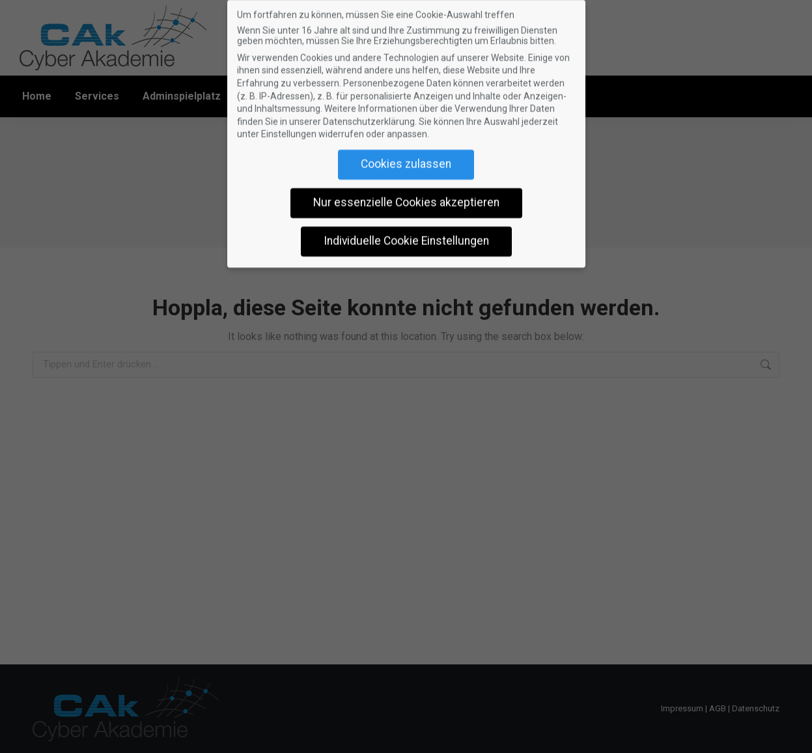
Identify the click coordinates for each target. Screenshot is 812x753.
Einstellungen (288, 127)
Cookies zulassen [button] (406, 157)
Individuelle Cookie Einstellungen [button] (406, 234)
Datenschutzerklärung (369, 115)
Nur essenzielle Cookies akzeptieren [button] (406, 196)
